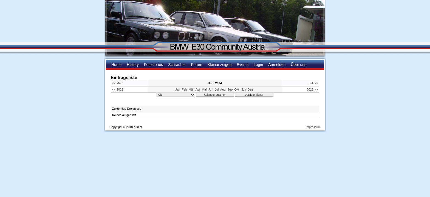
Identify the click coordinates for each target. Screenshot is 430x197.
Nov (243, 89)
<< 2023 (117, 89)
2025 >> (312, 89)
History (133, 64)
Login (258, 64)
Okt (236, 89)
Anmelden (276, 64)
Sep (230, 89)
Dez (250, 89)
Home (116, 64)
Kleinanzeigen (219, 64)
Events (242, 64)
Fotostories (153, 64)
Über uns (298, 64)
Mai (204, 89)
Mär (191, 89)
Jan (177, 89)
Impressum (313, 127)
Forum (196, 64)
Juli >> (313, 83)
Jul (217, 89)
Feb (184, 89)
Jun (210, 89)
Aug (223, 89)
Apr (197, 89)
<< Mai (116, 83)
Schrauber (177, 64)
